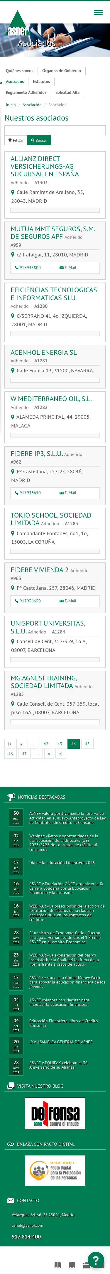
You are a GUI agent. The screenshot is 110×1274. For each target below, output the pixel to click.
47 (24, 753)
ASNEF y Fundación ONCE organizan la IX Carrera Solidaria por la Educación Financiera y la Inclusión (66, 888)
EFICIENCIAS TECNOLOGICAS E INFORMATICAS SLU (54, 297)
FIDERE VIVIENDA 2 (52, 573)
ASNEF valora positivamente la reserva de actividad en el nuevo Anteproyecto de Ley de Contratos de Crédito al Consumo (67, 818)
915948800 (28, 267)
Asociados (12, 81)
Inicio (11, 104)
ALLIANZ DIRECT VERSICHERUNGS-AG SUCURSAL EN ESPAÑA (45, 170)
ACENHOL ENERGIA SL (44, 356)
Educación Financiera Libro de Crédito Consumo (63, 1023)
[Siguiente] (49, 754)
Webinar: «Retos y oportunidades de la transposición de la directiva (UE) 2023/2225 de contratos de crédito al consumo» (63, 842)
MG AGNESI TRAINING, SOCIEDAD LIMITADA (54, 685)
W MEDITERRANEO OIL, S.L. (51, 402)
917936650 (28, 492)
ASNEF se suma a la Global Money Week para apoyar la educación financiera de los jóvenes (67, 982)
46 (10, 753)
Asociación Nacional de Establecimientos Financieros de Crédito (3, 1262)
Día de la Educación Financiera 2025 (62, 862)
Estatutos (41, 81)
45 (87, 743)
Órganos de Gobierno (61, 70)
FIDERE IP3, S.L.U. (49, 457)
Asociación (32, 104)
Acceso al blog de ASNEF (55, 1113)
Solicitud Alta (67, 92)
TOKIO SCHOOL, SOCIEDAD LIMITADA (51, 519)
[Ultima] (60, 754)
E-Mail (68, 267)
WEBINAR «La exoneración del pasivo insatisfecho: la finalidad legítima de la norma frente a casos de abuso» (64, 959)
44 (75, 743)
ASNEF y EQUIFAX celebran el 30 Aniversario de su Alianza (58, 1065)
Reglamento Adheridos (26, 92)
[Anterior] (21, 744)
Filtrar (16, 140)
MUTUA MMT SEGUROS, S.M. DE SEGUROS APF (53, 236)
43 (59, 743)
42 (46, 743)
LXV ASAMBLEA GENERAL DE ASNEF (60, 1042)
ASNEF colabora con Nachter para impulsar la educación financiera (59, 1002)
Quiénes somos (19, 70)
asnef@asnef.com (27, 1225)
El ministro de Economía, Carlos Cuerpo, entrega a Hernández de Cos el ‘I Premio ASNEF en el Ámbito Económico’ (65, 937)
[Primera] (9, 744)
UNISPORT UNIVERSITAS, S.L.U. (48, 627)
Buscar (39, 140)
